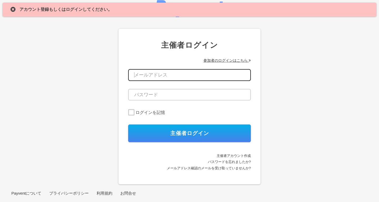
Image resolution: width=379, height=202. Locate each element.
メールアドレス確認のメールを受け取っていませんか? (209, 168)
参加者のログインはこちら (227, 60)
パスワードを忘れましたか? (229, 162)
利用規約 (104, 193)
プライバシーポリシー (69, 193)
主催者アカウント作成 (234, 156)
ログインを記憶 (150, 112)
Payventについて (26, 193)
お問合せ (128, 193)
